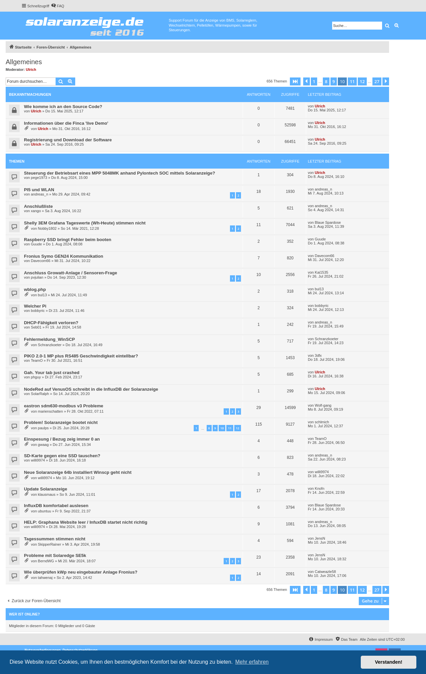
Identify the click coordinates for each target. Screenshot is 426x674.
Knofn (319, 488)
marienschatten (50, 411)
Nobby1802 (47, 228)
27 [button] (376, 81)
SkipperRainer (49, 544)
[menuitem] (57, 6)
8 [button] (326, 81)
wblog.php (35, 289)
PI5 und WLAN (39, 189)
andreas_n (39, 194)
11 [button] (352, 81)
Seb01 (36, 327)
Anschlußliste (38, 206)
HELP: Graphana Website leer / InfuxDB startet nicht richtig (85, 522)
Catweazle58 (325, 572)
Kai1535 (321, 272)
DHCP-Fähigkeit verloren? (51, 322)
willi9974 (38, 460)
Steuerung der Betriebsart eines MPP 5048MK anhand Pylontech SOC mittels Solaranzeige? (119, 173)
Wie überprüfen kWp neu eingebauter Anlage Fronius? (80, 572)
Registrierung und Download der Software (68, 139)
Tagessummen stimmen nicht (54, 538)
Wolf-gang (323, 405)
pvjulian (37, 277)
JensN (320, 538)
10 (222, 428)
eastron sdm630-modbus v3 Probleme (63, 405)
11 (229, 428)
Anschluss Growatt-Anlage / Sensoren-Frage (70, 272)
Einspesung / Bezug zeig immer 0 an (62, 439)
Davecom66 (41, 261)
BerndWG (46, 561)
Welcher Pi (35, 306)
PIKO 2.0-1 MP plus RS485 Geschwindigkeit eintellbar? (81, 355)
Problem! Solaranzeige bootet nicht (61, 422)
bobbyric (38, 311)
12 (237, 428)
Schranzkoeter (50, 345)
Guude (36, 244)
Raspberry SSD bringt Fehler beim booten (67, 239)
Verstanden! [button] (388, 662)
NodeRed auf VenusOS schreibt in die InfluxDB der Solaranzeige (91, 389)
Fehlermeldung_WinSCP (49, 339)
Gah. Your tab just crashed (52, 372)
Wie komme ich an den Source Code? (63, 106)
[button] (295, 81)
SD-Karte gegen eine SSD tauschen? (62, 455)
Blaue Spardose (328, 222)
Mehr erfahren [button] (252, 662)
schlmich (322, 422)
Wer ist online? (24, 614)
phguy (36, 377)
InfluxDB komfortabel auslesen (56, 505)
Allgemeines (24, 62)
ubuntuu (44, 511)
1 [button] (314, 81)
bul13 (42, 295)
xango (36, 211)
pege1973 (39, 178)
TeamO (37, 360)
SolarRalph (40, 394)
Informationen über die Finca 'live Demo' (66, 123)
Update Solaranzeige (45, 488)
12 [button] (362, 81)
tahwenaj (45, 578)
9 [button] (333, 81)
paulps (43, 428)
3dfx (318, 355)
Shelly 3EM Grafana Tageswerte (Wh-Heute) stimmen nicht (84, 222)
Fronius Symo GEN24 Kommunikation (63, 256)
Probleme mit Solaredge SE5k (55, 555)
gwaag (43, 445)
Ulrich (31, 69)
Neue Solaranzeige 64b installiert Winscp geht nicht (77, 472)
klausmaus (47, 494)
